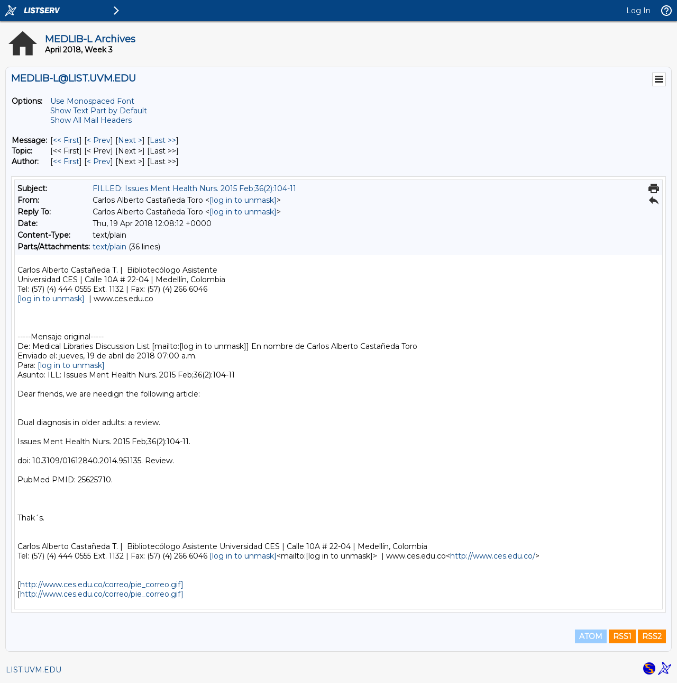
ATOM (590, 636)
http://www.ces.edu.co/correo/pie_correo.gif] (102, 584)
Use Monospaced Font (92, 101)
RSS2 (652, 636)
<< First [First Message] (66, 140)
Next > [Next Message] (130, 140)
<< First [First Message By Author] (66, 161)
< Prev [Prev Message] (99, 140)
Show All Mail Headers (91, 120)
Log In (638, 10)
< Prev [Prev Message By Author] (99, 161)
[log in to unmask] (243, 200)
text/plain (109, 246)
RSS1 (622, 636)
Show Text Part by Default (98, 110)
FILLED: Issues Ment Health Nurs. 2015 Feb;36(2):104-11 (194, 188)
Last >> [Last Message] (163, 140)
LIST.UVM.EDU (33, 670)
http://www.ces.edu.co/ (492, 556)
